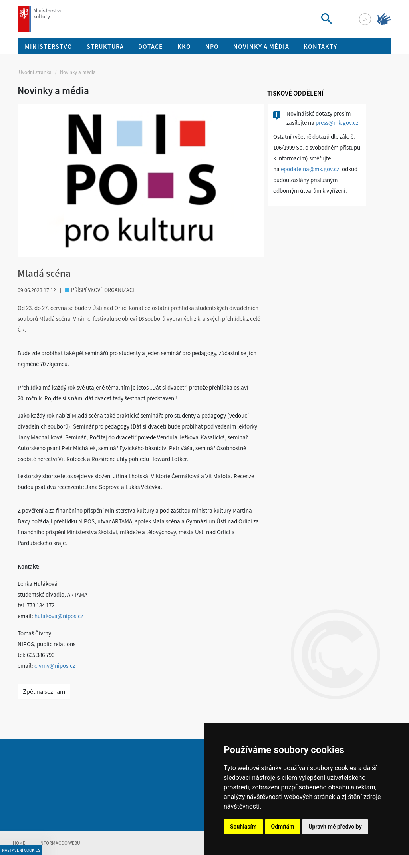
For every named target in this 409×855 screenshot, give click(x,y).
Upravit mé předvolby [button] (334, 826)
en (365, 19)
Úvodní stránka (35, 72)
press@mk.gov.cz (337, 122)
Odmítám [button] (282, 826)
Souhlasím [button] (243, 826)
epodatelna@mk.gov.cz (310, 169)
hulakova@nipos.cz (58, 616)
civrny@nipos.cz (54, 665)
